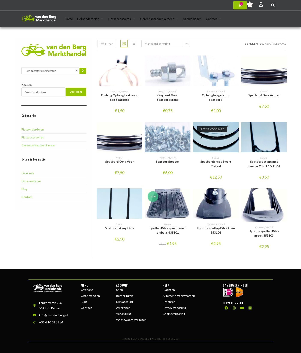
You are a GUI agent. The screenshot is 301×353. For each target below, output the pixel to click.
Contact (26, 197)
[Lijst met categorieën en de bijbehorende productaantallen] (50, 71)
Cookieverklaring (174, 313)
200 (269, 43)
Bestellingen (124, 295)
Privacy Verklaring (174, 307)
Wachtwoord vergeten (131, 319)
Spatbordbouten (168, 161)
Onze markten (31, 181)
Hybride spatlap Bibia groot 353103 (264, 233)
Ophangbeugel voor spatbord (216, 97)
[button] (273, 5)
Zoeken (26, 85)
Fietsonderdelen (32, 129)
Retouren (169, 301)
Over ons (27, 173)
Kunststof (115, 91)
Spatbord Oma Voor (119, 161)
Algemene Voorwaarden (179, 295)
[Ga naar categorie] (83, 71)
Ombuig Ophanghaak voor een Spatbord (119, 97)
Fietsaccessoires (32, 137)
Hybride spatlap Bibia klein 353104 (216, 230)
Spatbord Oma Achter (264, 95)
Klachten (169, 289)
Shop (119, 289)
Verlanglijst (123, 313)
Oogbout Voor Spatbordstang (167, 97)
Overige (172, 157)
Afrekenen (123, 307)
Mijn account (124, 301)
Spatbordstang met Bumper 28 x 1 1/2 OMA (263, 164)
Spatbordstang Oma (119, 228)
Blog (24, 189)
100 (262, 43)
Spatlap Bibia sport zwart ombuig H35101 (168, 230)
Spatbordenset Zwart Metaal (215, 164)
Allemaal (279, 43)
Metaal (124, 91)
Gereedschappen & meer (38, 145)
